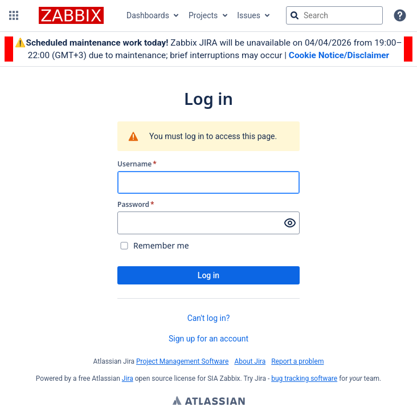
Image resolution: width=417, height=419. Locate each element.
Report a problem (297, 361)
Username (137, 164)
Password (135, 204)
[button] (14, 15)
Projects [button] (203, 15)
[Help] (400, 15)
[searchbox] (334, 15)
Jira (127, 379)
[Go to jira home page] (71, 15)
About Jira (249, 361)
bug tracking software (304, 379)
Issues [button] (248, 15)
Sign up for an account (208, 338)
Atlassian (209, 402)
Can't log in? (208, 318)
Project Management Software (182, 361)
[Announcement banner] (208, 49)
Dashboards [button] (147, 15)
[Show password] (290, 223)
